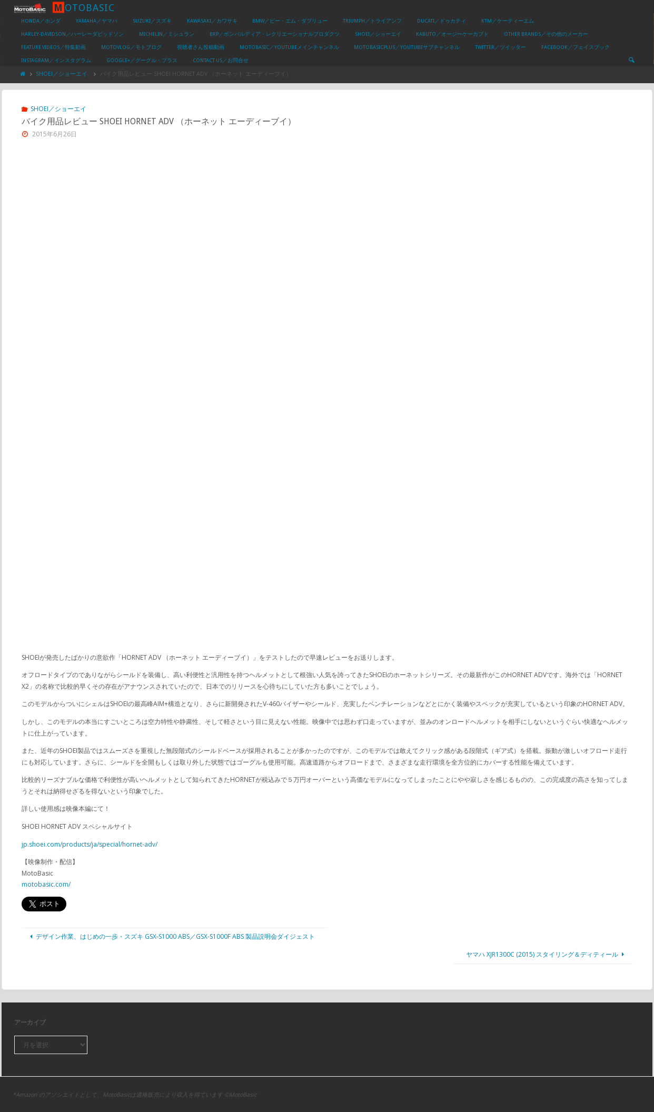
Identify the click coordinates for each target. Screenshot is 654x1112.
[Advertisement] (327, 228)
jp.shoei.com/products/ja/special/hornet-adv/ (89, 844)
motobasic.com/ (46, 884)
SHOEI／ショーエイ (61, 73)
